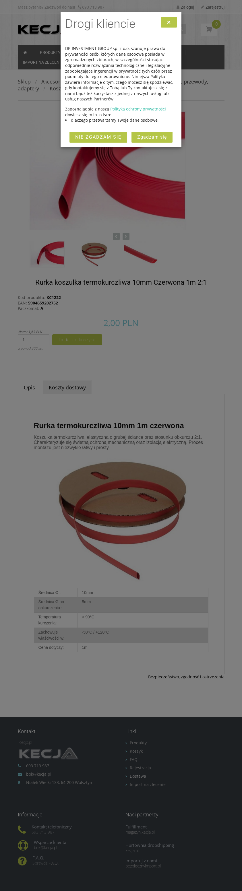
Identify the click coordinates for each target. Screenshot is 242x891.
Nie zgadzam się (98, 137)
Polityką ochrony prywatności (138, 109)
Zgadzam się (152, 137)
